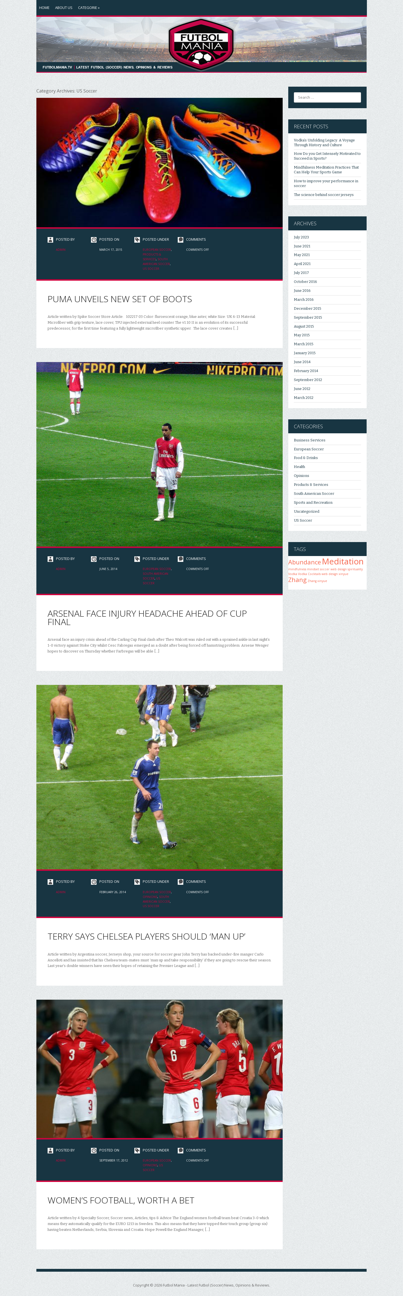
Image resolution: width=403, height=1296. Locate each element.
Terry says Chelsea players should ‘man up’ (146, 936)
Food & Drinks (306, 458)
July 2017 (301, 273)
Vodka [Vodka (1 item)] (292, 574)
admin (60, 250)
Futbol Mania (174, 1285)
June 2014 (302, 362)
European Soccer (157, 250)
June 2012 (302, 389)
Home (44, 7)
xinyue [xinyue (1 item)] (343, 574)
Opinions (150, 897)
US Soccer (151, 269)
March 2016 (304, 299)
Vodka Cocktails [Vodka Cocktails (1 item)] (309, 574)
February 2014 (306, 371)
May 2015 (302, 335)
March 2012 (303, 398)
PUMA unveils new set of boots (120, 299)
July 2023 (301, 237)
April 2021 (302, 264)
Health (299, 467)
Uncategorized (306, 511)
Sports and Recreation (313, 502)
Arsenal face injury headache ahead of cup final (147, 617)
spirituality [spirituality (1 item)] (355, 569)
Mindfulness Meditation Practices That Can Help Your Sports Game (326, 169)
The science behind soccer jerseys (324, 195)
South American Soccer (314, 493)
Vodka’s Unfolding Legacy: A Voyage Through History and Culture (324, 142)
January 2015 (305, 353)
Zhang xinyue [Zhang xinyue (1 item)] (317, 581)
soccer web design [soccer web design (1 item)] (333, 569)
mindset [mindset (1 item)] (313, 569)
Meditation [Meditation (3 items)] (343, 561)
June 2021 (302, 246)
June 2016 (302, 290)
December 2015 (307, 308)
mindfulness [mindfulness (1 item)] (297, 569)
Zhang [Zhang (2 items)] (297, 580)
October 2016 (305, 282)
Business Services (309, 440)
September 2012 (308, 380)
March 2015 (303, 344)
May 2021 (302, 255)
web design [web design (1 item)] (330, 574)
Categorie (89, 7)
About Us (63, 7)
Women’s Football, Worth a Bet (121, 1200)
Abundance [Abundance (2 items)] (304, 562)
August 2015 (304, 326)
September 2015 (308, 317)
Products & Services (311, 485)
